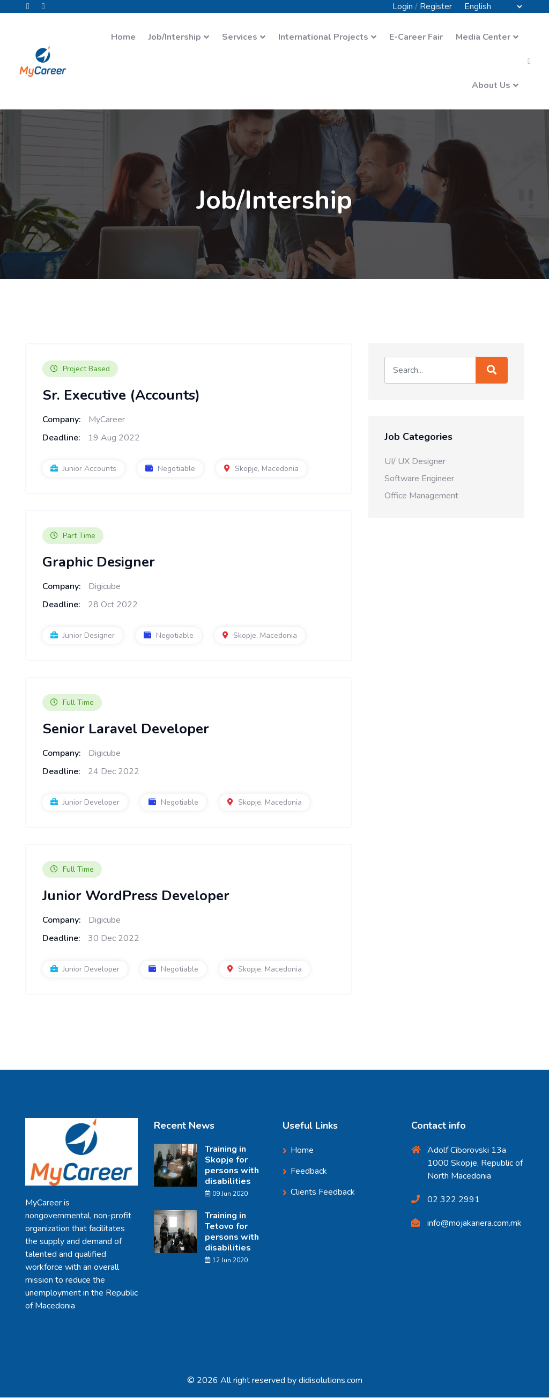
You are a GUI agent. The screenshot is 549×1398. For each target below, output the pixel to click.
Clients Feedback (323, 1192)
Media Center (483, 37)
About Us (491, 86)
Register (436, 6)
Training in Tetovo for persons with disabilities (232, 1232)
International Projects (323, 37)
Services (239, 37)
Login (402, 6)
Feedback (309, 1172)
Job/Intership (175, 37)
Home (123, 37)
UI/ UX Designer (415, 462)
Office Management (421, 496)
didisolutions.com (330, 1381)
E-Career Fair (416, 37)
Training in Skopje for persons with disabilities (232, 1166)
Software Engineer (419, 479)
